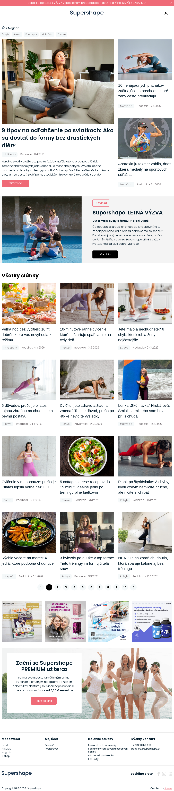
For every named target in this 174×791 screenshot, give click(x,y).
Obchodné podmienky (101, 755)
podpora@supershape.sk (145, 748)
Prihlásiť (166, 13)
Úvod (5, 745)
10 (125, 587)
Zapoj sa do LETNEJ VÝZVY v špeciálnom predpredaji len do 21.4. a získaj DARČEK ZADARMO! (87, 3)
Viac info (105, 254)
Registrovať (51, 748)
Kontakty (93, 759)
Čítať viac (15, 183)
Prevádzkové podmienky (102, 745)
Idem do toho (44, 700)
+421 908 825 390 (141, 745)
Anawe (168, 788)
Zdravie (61, 34)
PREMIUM (6, 748)
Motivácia (47, 34)
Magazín (6, 752)
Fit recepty (31, 34)
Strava (17, 34)
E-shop (6, 756)
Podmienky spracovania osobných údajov (108, 750)
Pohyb (5, 34)
